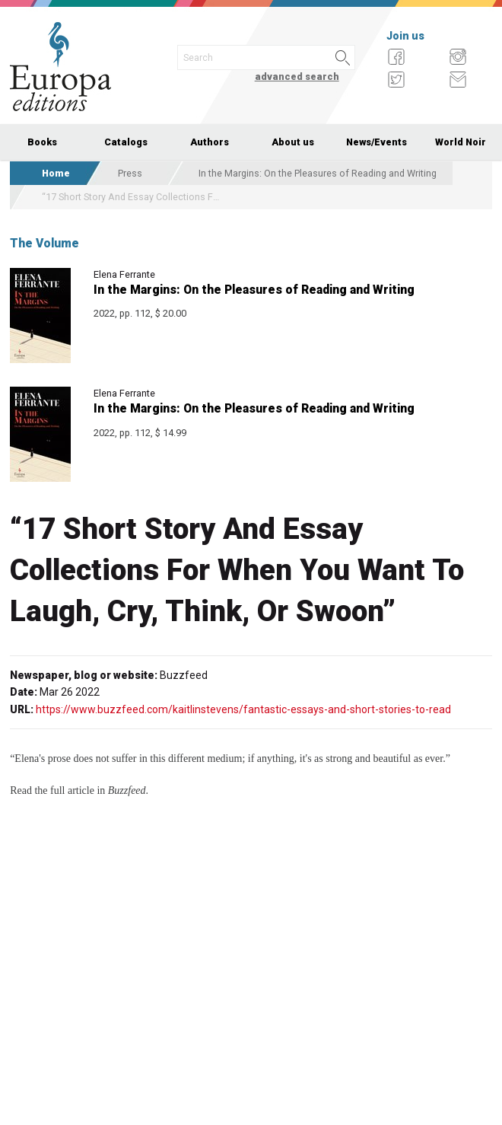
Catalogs (126, 142)
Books (42, 142)
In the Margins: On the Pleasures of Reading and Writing (318, 173)
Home (56, 173)
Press (130, 173)
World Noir (460, 142)
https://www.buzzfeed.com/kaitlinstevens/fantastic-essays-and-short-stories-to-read (243, 709)
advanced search (297, 76)
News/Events (376, 142)
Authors (209, 142)
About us (293, 142)
